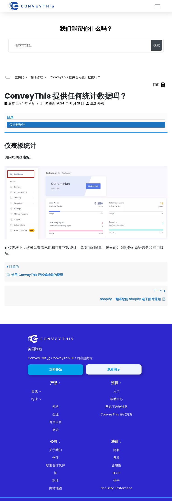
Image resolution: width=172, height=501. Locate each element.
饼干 (116, 480)
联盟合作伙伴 (55, 465)
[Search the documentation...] (80, 45)
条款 (116, 457)
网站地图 (55, 488)
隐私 (116, 450)
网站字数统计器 (116, 406)
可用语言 (55, 422)
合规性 (116, 465)
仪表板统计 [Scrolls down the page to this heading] (17, 124)
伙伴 (55, 457)
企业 (55, 414)
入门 (116, 391)
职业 (55, 480)
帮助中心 (116, 399)
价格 (55, 406)
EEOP (116, 473)
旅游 (55, 429)
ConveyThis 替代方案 (116, 414)
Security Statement (116, 488)
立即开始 (55, 369)
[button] (57, 391)
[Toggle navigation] (157, 6)
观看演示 (113, 369)
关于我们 (55, 450)
